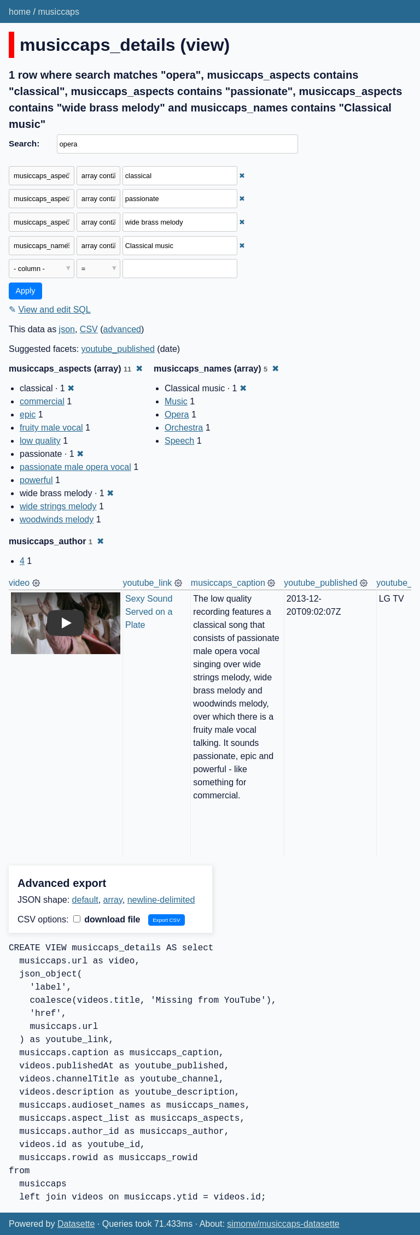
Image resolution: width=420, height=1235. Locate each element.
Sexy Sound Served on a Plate (150, 612)
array (112, 899)
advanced (122, 329)
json (67, 329)
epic (28, 414)
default (85, 899)
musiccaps (58, 11)
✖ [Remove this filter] (242, 176)
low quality (40, 440)
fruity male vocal (51, 427)
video (19, 582)
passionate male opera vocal (75, 467)
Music (176, 401)
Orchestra (184, 427)
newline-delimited (161, 899)
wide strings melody (58, 506)
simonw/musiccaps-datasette (283, 1223)
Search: (24, 143)
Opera (177, 414)
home (20, 11)
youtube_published (118, 349)
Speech (179, 440)
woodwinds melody (57, 519)
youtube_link (147, 582)
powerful (36, 480)
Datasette (76, 1223)
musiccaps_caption (228, 582)
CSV (89, 329)
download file (107, 919)
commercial (42, 401)
